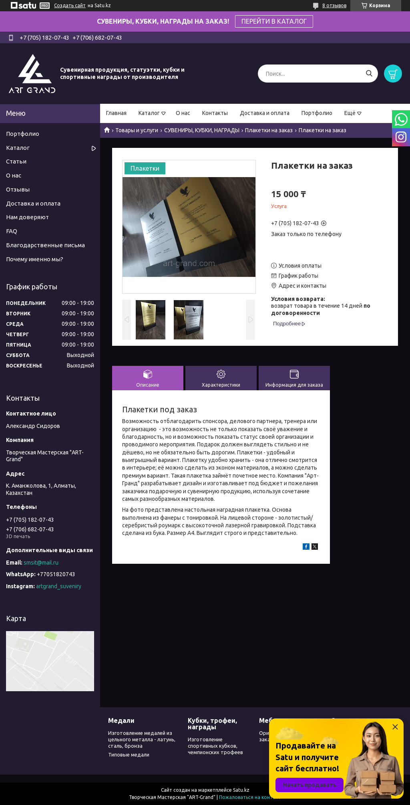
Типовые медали (128, 754)
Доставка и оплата (264, 113)
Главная (116, 113)
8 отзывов (334, 5)
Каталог (149, 113)
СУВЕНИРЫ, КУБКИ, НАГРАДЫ (201, 130)
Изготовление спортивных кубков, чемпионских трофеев (215, 745)
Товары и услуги (136, 130)
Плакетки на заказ (269, 130)
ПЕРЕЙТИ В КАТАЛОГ (274, 21)
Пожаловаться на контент (250, 797)
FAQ (11, 231)
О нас (183, 113)
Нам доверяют (27, 217)
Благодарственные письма (45, 245)
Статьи (16, 161)
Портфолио (316, 113)
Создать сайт (70, 5)
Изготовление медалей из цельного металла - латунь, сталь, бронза (141, 739)
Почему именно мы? (34, 259)
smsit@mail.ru (41, 562)
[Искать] (369, 74)
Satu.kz (241, 790)
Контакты (215, 113)
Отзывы (18, 189)
